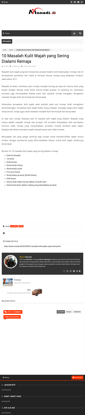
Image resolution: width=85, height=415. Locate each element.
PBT (82, 412)
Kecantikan (27, 66)
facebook (77, 302)
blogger (61, 302)
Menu (5, 2)
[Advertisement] (42, 23)
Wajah (11, 50)
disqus (68, 302)
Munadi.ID (20, 412)
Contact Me (77, 367)
